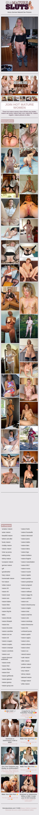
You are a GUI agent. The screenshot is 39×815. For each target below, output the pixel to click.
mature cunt (5, 654)
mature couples (6, 644)
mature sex (24, 601)
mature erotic (6, 662)
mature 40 (5, 591)
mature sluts (24, 611)
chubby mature (6, 545)
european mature (7, 562)
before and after (6, 539)
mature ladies (25, 542)
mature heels (25, 529)
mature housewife (26, 532)
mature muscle (25, 572)
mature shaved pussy (27, 605)
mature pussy (25, 588)
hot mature (5, 582)
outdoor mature (25, 664)
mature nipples (25, 575)
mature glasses (6, 679)
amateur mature (6, 529)
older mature (24, 661)
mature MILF (25, 565)
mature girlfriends (7, 676)
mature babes (6, 601)
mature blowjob (6, 621)
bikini (3, 615)
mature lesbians (26, 555)
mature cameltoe (7, 631)
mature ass (5, 598)
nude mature (24, 657)
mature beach (6, 608)
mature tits (24, 628)
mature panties (25, 578)
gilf (2, 568)
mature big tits (6, 611)
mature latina (25, 549)
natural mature (25, 654)
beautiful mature (6, 535)
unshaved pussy (26, 631)
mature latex (24, 545)
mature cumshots (7, 651)
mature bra (5, 624)
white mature (25, 684)
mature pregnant (26, 585)
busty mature (5, 542)
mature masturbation (27, 562)
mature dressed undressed (6, 658)
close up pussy (6, 552)
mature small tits (26, 615)
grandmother (5, 572)
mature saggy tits (26, 595)
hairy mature (5, 575)
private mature (25, 667)
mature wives (25, 648)
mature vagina (25, 638)
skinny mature (25, 674)
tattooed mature (25, 677)
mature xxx (24, 651)
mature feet (5, 666)
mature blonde (6, 618)
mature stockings (26, 621)
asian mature (5, 532)
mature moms (25, 568)
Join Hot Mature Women (19, 106)
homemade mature (7, 578)
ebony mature (6, 558)
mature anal (5, 595)
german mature (6, 565)
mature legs (24, 552)
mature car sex (6, 634)
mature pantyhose (26, 582)
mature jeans (25, 539)
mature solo (24, 618)
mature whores (25, 644)
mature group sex (7, 685)
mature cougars (6, 641)
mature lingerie (25, 558)
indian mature (6, 585)
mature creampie (7, 648)
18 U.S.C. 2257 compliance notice (23, 810)
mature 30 (5, 588)
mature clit (5, 638)
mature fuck (5, 672)
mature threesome (26, 624)
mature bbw (5, 605)
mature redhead (26, 591)
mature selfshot (25, 598)
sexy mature (24, 671)
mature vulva (25, 641)
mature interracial (26, 535)
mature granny (6, 682)
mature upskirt (25, 634)
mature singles (25, 608)
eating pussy (5, 555)
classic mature (6, 549)
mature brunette (6, 628)
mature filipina (6, 669)
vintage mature (25, 681)
